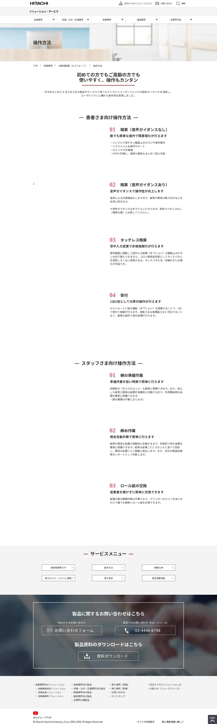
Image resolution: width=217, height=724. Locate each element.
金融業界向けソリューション (50, 684)
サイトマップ (118, 696)
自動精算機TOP (58, 567)
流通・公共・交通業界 (72, 19)
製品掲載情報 (158, 578)
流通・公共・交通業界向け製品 (89, 688)
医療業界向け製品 (83, 692)
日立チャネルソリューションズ (138, 3)
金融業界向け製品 (83, 684)
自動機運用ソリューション (50, 696)
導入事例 (108, 578)
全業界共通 (175, 19)
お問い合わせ (166, 3)
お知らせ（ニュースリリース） (165, 688)
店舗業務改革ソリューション (52, 688)
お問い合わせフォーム (74, 630)
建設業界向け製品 (83, 696)
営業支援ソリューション (49, 692)
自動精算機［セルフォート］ (73, 65)
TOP (35, 65)
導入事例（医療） (121, 688)
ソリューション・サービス (43, 11)
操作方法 (108, 567)
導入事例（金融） (121, 684)
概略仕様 (158, 567)
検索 (183, 3)
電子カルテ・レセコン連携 (58, 578)
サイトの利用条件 (146, 721)
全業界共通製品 (81, 699)
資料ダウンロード (112, 656)
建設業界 (141, 19)
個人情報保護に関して (173, 721)
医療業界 (107, 19)
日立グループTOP (42, 717)
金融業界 (38, 19)
